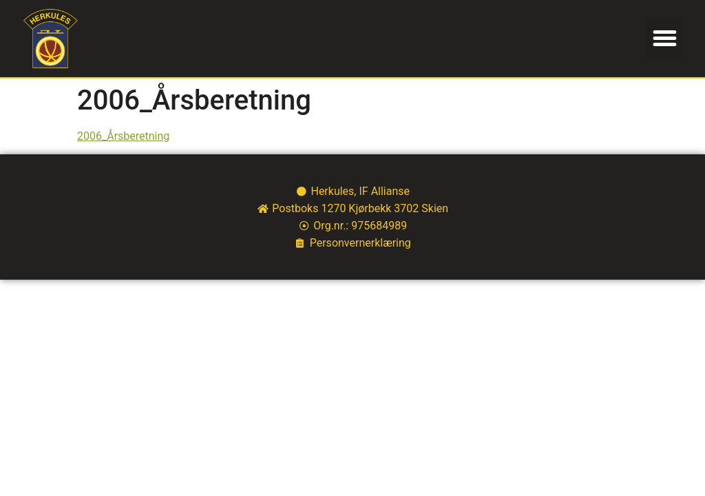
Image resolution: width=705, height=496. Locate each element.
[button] (665, 38)
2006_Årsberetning (123, 136)
